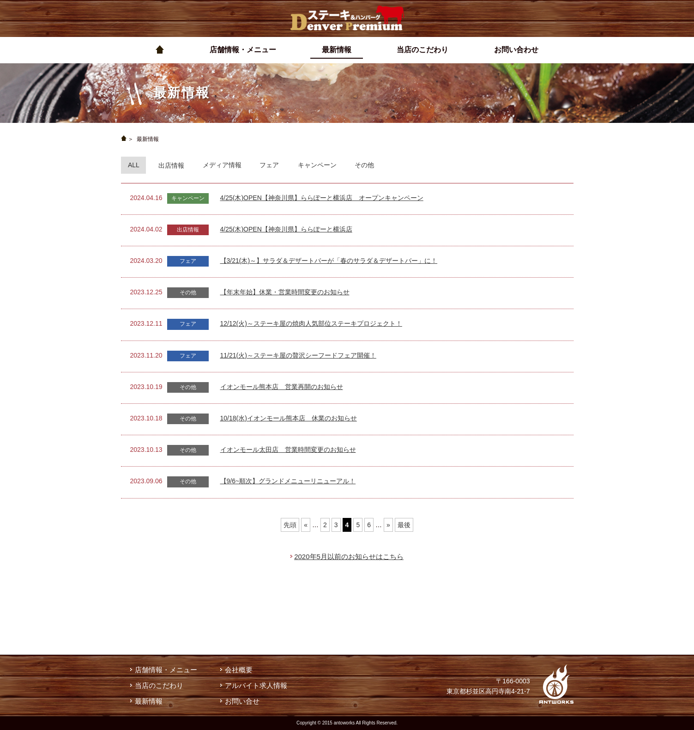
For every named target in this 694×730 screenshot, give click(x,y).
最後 (404, 525)
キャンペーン (317, 165)
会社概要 (239, 670)
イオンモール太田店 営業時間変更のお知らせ (288, 449)
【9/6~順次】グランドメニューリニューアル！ (288, 481)
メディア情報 (222, 165)
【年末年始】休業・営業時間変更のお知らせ (285, 292)
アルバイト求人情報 (256, 685)
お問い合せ (242, 701)
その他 (364, 165)
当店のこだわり (159, 685)
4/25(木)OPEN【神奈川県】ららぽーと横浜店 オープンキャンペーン (321, 197)
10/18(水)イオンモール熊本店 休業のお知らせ (288, 418)
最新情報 (149, 701)
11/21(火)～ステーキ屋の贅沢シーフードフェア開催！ (298, 355)
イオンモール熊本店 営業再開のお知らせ (281, 386)
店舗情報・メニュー (166, 670)
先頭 (290, 525)
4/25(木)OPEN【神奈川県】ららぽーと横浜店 (286, 229)
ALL (133, 165)
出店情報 (171, 165)
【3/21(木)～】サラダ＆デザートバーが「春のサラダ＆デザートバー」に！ (329, 260)
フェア (269, 165)
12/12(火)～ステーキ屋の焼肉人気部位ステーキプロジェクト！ (311, 323)
